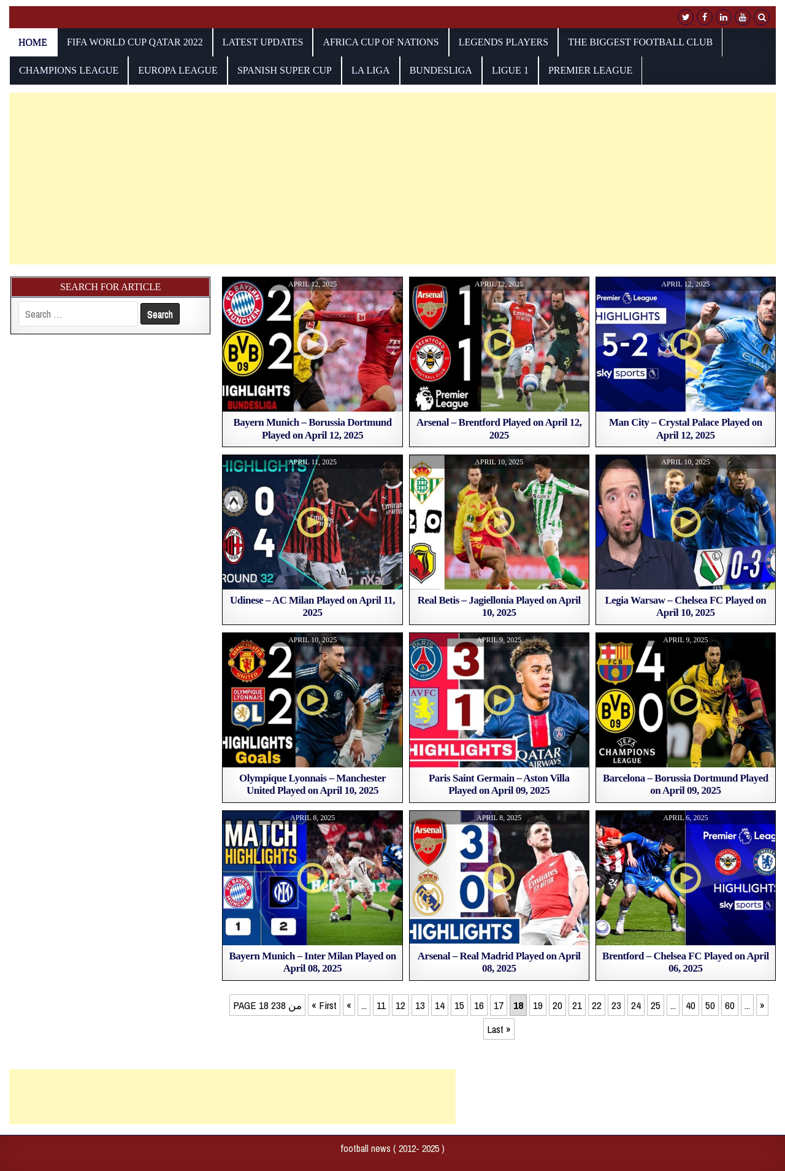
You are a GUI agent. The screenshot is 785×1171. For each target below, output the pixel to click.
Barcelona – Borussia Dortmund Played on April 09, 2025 (685, 784)
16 (479, 1005)
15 (459, 1005)
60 (730, 1005)
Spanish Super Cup (284, 70)
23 (616, 1005)
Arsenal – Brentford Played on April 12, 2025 (499, 428)
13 (420, 1005)
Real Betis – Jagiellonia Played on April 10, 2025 (499, 606)
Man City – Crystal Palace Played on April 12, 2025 (685, 428)
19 (538, 1005)
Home (32, 42)
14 (440, 1005)
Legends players (504, 42)
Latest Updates (263, 42)
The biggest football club (640, 42)
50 (710, 1005)
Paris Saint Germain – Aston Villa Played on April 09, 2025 (499, 784)
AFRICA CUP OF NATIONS (380, 42)
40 (690, 1005)
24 (636, 1005)
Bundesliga (441, 70)
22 (597, 1005)
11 (381, 1005)
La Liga (370, 70)
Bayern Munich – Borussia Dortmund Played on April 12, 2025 (312, 428)
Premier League (590, 70)
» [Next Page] (762, 1005)
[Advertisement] (377, 178)
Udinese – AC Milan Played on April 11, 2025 (312, 606)
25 (656, 1005)
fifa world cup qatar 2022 (135, 42)
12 (400, 1005)
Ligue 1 (510, 70)
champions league (68, 70)
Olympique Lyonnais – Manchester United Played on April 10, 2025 (312, 784)
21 (577, 1005)
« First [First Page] (324, 1005)
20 (557, 1005)
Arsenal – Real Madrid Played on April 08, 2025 (499, 962)
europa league (178, 70)
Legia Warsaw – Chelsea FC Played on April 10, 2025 (685, 606)
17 (499, 1005)
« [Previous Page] (349, 1005)
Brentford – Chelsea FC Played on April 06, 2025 (685, 962)
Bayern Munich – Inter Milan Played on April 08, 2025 (312, 962)
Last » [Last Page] (499, 1029)
